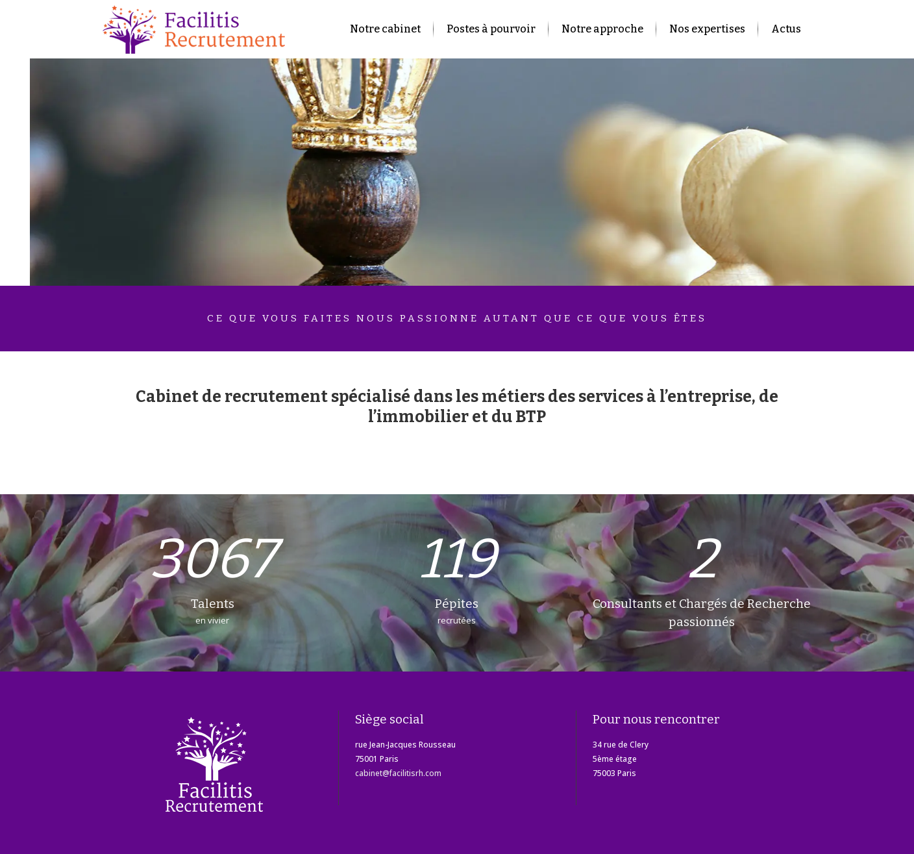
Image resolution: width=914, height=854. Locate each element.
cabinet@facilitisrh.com (398, 773)
